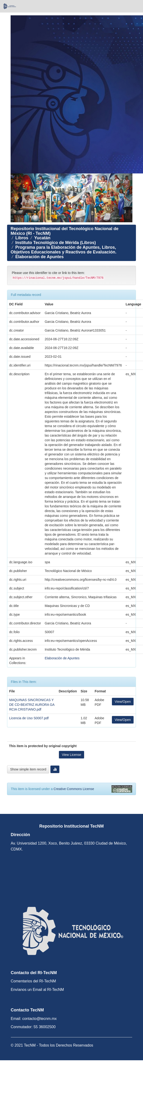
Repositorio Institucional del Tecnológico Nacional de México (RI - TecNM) (64, 231)
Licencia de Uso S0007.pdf (29, 718)
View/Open (123, 701)
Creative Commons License (73, 789)
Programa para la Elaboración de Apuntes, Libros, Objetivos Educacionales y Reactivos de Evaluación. (63, 249)
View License (71, 755)
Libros (21, 238)
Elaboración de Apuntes (39, 256)
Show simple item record (28, 769)
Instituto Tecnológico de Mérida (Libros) (55, 242)
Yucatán (42, 238)
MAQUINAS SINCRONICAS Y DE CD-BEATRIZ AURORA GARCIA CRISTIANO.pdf (32, 704)
